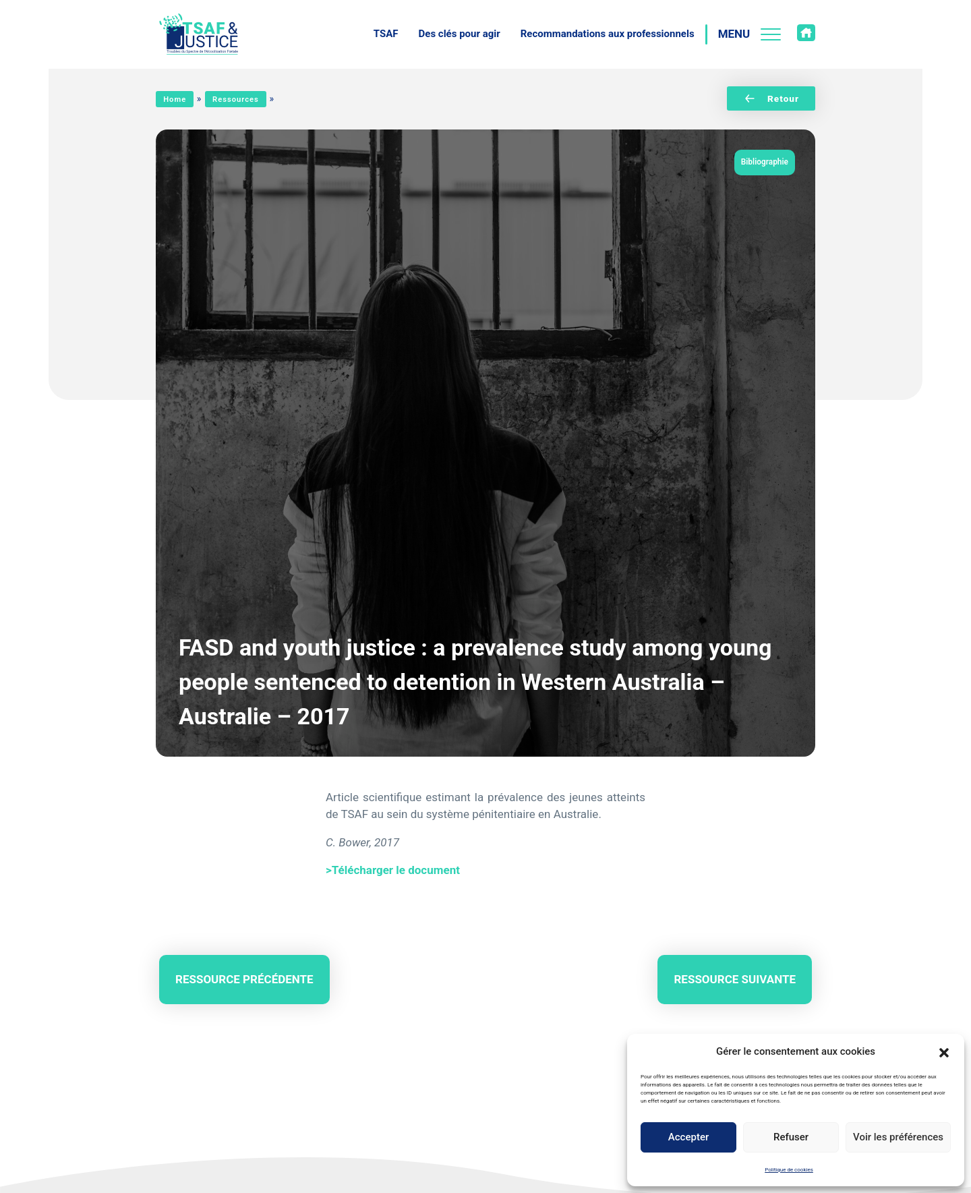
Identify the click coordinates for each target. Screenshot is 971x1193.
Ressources (235, 99)
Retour (771, 98)
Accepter (688, 1137)
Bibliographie (764, 162)
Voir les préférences (898, 1137)
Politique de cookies (789, 1170)
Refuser (790, 1137)
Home (174, 99)
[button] (944, 1051)
